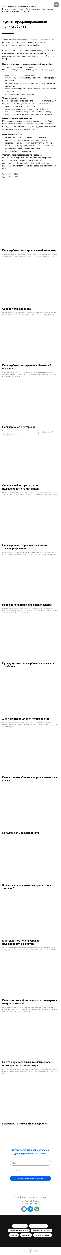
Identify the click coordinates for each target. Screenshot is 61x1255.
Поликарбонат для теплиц (41, 1230)
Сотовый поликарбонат (38, 1226)
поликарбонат (32, 40)
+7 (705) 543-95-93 (30, 1203)
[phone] (30, 1170)
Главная (8, 6)
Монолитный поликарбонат (19, 1230)
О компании (26, 1235)
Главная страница (20, 1226)
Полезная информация (27, 6)
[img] (24, 1209)
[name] (30, 1163)
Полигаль (14, 1235)
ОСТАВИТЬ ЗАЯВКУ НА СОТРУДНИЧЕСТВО (30, 1178)
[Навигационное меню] (56, 4)
